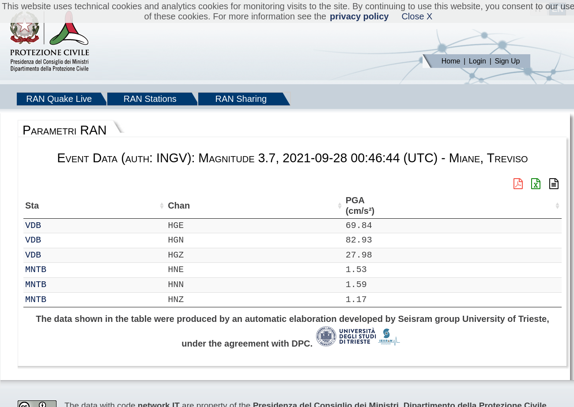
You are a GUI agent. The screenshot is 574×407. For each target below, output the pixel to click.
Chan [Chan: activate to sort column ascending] (88, 205)
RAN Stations (150, 99)
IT (30, 226)
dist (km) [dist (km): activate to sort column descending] (460, 205)
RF (30, 270)
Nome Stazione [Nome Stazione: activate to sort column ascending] (255, 205)
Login (477, 61)
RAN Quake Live (59, 99)
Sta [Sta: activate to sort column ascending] (57, 205)
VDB (59, 226)
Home (451, 61)
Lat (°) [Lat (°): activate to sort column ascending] (149, 205)
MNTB (61, 270)
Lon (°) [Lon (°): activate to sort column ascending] (195, 205)
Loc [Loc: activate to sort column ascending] (118, 205)
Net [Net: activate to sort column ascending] (32, 205)
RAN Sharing (241, 99)
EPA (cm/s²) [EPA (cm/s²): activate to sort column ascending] (536, 205)
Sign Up (507, 61)
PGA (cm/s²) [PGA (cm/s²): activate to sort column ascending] (496, 205)
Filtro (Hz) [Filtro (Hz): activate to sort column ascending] (402, 205)
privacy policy (359, 16)
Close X (416, 16)
